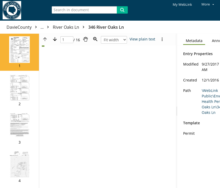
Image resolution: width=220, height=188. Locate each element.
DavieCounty (29, 27)
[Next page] (54, 39)
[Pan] (85, 39)
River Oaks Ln (138, 27)
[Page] (66, 39)
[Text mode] (142, 39)
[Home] (22, 10)
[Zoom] (95, 39)
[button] (19, 52)
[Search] (122, 10)
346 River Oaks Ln (175, 27)
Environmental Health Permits (86, 27)
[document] (199, 111)
